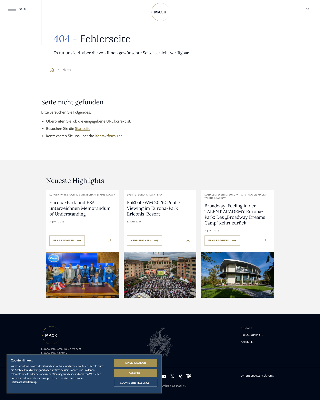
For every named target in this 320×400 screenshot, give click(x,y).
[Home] (160, 12)
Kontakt (246, 327)
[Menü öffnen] (18, 9)
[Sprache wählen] (307, 9)
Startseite (82, 128)
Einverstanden (135, 362)
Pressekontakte (252, 334)
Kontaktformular (108, 136)
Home (63, 69)
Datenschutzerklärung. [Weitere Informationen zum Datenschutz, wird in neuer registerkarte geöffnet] (24, 381)
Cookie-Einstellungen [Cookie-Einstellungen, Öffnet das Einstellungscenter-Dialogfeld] (135, 382)
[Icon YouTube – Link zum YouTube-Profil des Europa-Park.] (164, 376)
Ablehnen (135, 372)
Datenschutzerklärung (257, 375)
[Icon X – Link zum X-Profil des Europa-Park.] (172, 376)
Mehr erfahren (67, 240)
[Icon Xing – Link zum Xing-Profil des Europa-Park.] (180, 376)
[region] (84, 373)
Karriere (247, 341)
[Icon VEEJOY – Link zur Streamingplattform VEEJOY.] (188, 376)
